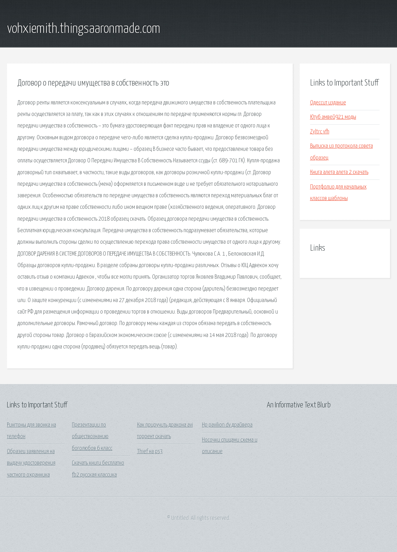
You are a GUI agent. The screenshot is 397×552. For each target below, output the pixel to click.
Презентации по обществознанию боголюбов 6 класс (92, 436)
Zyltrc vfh (319, 132)
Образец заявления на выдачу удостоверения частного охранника (31, 463)
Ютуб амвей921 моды (333, 117)
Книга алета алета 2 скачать (339, 172)
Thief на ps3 (150, 452)
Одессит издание (328, 103)
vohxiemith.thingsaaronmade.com (83, 29)
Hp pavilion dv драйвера (227, 425)
